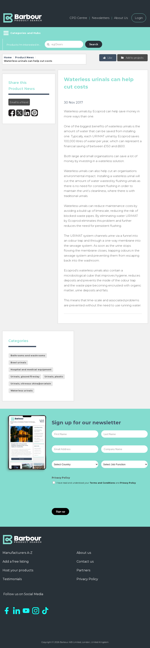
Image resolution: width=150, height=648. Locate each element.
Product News (24, 57)
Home (8, 57)
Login (139, 18)
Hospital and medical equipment (31, 369)
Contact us (85, 561)
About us (84, 553)
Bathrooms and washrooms (28, 355)
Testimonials (12, 579)
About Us (121, 18)
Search (93, 44)
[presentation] (81, 496)
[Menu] (22, 33)
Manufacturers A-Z (17, 553)
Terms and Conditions (102, 483)
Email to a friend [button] (19, 102)
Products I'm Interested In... (24, 44)
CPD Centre (78, 18)
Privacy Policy (61, 477)
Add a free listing (16, 561)
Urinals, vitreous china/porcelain (31, 383)
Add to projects (132, 57)
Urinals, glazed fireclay (25, 376)
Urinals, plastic (54, 376)
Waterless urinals (22, 390)
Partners (83, 570)
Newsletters (100, 18)
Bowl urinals (18, 362)
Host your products (18, 570)
